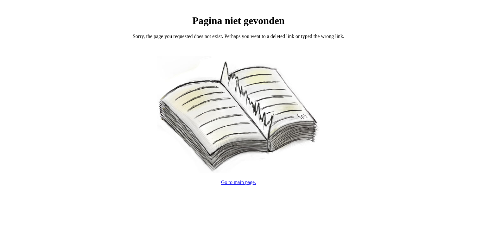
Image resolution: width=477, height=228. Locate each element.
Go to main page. (238, 182)
